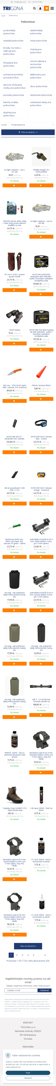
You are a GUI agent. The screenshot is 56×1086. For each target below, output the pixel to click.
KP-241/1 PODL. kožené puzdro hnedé (15, 276)
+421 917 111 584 (36, 2)
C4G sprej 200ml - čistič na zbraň (41, 809)
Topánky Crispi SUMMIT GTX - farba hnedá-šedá (15, 809)
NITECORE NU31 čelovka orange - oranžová (41, 489)
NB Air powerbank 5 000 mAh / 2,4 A (14, 489)
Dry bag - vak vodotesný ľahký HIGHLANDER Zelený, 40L (14, 648)
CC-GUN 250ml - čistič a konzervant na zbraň (41, 861)
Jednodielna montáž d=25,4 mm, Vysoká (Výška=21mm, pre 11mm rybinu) (41, 595)
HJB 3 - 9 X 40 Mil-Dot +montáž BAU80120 (41, 700)
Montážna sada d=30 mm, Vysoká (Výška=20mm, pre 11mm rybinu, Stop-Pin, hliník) (15, 918)
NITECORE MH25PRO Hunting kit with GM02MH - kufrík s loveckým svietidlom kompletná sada (41, 278)
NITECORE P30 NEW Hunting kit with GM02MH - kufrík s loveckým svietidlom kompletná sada (41, 333)
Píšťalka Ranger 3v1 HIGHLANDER (41, 171)
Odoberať (44, 990)
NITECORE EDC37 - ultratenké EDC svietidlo (14, 438)
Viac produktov (28, 946)
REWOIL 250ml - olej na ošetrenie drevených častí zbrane (14, 755)
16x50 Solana (14, 330)
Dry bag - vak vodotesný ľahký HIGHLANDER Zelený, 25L (14, 701)
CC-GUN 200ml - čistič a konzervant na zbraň (41, 916)
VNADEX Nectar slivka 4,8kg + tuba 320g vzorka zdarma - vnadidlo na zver (15, 223)
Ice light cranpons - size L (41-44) (14, 171)
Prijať (28, 1073)
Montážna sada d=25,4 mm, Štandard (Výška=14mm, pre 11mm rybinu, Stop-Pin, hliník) (41, 756)
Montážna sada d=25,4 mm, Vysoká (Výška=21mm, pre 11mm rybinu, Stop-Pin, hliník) (14, 863)
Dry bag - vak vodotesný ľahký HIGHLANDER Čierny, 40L (14, 595)
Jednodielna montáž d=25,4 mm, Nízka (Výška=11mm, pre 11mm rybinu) (41, 541)
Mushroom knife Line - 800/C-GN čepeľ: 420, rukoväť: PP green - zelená (14, 541)
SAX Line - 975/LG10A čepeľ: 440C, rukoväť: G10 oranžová (15, 386)
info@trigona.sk (20, 2)
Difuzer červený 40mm (41, 385)
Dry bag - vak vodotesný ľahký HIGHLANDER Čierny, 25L (41, 648)
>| (45, 955)
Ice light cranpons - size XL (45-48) (41, 222)
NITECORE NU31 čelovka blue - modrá (41, 438)
